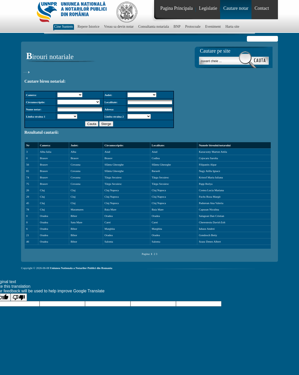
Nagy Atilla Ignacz (209, 170)
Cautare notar (235, 8)
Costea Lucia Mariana (211, 190)
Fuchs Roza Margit (209, 196)
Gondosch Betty (208, 235)
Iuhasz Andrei (206, 228)
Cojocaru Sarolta (208, 158)
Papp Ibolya (205, 183)
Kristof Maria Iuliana (211, 177)
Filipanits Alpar (208, 164)
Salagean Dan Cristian (211, 215)
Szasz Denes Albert (210, 241)
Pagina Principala (176, 8)
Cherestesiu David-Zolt (212, 222)
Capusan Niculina (209, 209)
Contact (262, 8)
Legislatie (208, 8)
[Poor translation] (19, 297)
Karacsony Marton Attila (213, 151)
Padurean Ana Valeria (211, 203)
